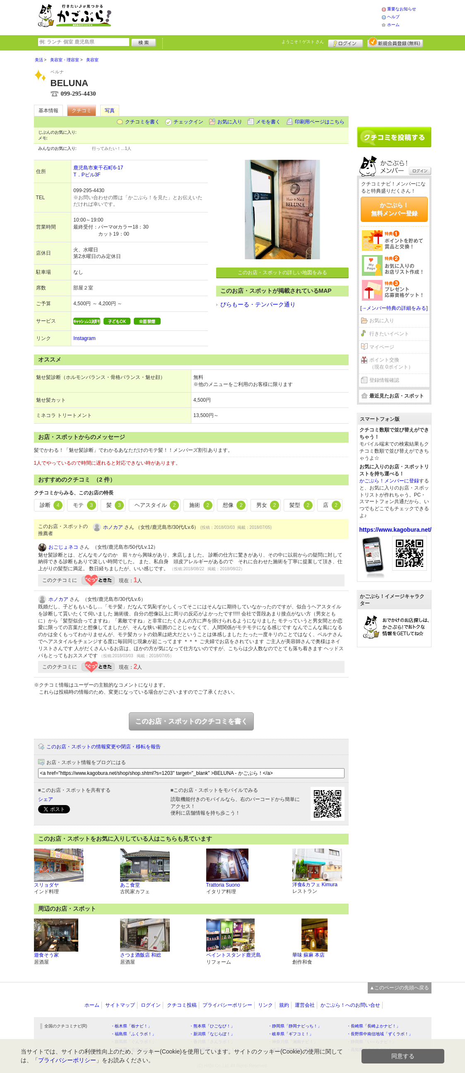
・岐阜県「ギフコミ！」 (290, 1034)
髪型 (301, 505)
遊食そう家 (46, 955)
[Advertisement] (255, 16)
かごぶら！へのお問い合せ (350, 1005)
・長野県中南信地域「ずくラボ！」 (380, 1034)
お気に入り (229, 122)
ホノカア (113, 527)
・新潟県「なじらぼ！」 (212, 1034)
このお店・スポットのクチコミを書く (191, 721)
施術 (200, 505)
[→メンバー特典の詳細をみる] (394, 308)
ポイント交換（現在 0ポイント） (391, 363)
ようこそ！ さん (303, 41)
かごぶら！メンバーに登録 (389, 481)
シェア (45, 799)
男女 (267, 505)
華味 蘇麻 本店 (308, 955)
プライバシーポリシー (227, 1005)
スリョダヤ (46, 885)
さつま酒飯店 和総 (140, 955)
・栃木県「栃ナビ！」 (131, 1026)
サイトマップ (120, 1005)
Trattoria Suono (223, 885)
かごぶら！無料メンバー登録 (394, 209)
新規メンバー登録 (395, 42)
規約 (284, 1005)
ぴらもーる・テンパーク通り (258, 304)
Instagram (84, 338)
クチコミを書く (142, 122)
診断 (51, 505)
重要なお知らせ (401, 9)
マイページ (381, 347)
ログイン (345, 42)
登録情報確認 (384, 380)
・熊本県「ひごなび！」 (212, 1026)
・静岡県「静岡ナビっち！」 (295, 1026)
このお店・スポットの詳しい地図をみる (282, 272)
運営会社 (305, 1005)
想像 (234, 505)
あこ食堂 (130, 885)
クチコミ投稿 (182, 1005)
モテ (84, 505)
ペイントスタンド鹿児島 (233, 955)
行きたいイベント (389, 334)
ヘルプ (393, 16)
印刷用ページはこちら (320, 122)
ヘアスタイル (157, 505)
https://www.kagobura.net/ (395, 529)
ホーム (393, 24)
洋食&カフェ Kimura (314, 884)
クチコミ (82, 110)
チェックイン (188, 122)
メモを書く (268, 122)
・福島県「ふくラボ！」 (133, 1034)
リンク (265, 1005)
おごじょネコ (63, 547)
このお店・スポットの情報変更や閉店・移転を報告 (103, 747)
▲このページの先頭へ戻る (399, 988)
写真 (110, 110)
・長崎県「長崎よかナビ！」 (373, 1026)
